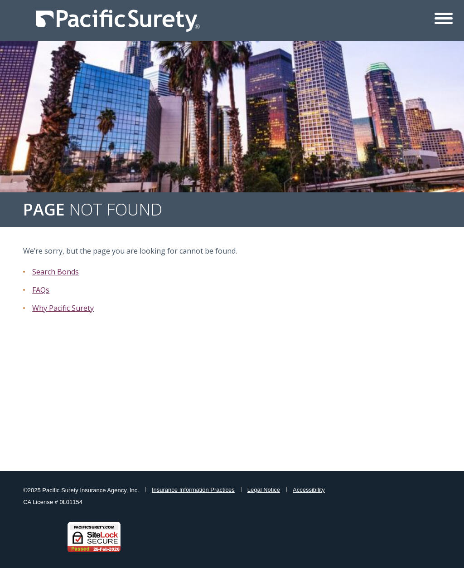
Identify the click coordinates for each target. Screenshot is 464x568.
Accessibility (309, 489)
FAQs (40, 290)
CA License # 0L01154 (52, 502)
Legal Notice (263, 489)
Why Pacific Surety (63, 308)
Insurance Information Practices (193, 489)
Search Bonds (55, 272)
